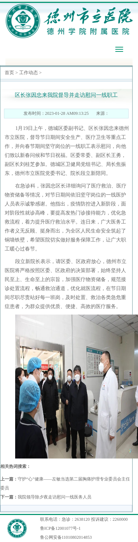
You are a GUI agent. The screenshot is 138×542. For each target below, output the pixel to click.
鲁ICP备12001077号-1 (60, 528)
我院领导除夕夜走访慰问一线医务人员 (54, 497)
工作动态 (28, 72)
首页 (9, 72)
